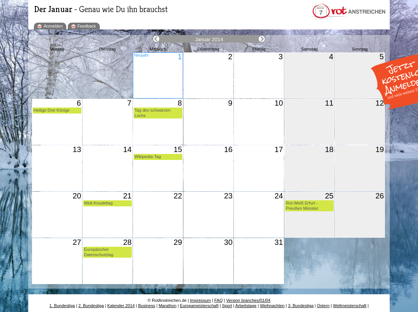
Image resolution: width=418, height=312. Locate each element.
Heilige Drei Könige (52, 110)
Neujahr (141, 55)
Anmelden (53, 26)
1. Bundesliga (62, 305)
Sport (227, 305)
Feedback (87, 26)
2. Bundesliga (91, 305)
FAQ (218, 300)
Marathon (167, 305)
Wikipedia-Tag (147, 156)
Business (146, 305)
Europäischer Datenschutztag (98, 252)
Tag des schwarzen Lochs (152, 112)
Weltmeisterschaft (349, 305)
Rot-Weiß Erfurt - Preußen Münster (302, 205)
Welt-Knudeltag (98, 203)
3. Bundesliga (301, 305)
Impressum (200, 300)
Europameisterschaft (199, 305)
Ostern (323, 305)
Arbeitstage (246, 305)
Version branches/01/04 (248, 300)
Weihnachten (272, 305)
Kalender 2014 (121, 305)
